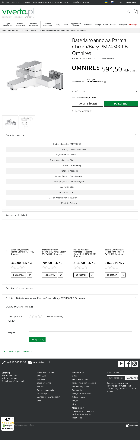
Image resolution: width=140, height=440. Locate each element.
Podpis (11, 332)
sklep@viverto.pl (41, 362)
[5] (41, 316)
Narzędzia (123, 24)
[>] (132, 251)
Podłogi (98, 24)
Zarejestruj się (130, 2)
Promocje (133, 24)
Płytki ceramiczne (7, 24)
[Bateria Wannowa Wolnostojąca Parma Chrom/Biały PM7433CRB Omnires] (84, 252)
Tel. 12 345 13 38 (9, 375)
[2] (33, 316)
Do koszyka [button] (18, 275)
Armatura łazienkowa (33, 24)
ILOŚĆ (75, 91)
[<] (8, 251)
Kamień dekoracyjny (20, 24)
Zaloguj (119, 2)
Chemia (113, 24)
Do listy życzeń (87, 103)
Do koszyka (121, 103)
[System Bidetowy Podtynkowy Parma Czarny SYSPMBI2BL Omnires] (54, 251)
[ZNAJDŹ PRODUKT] (108, 11)
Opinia (11, 321)
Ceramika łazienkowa (47, 24)
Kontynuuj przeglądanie (18, 351)
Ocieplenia (88, 24)
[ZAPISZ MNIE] (132, 378)
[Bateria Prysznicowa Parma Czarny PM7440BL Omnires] (22, 251)
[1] (30, 316)
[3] (36, 316)
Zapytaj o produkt (83, 111)
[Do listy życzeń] (29, 275)
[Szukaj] (128, 11)
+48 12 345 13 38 (13, 2)
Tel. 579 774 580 (9, 378)
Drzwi (105, 24)
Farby (58, 24)
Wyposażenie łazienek (76, 24)
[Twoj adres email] (116, 378)
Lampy (65, 24)
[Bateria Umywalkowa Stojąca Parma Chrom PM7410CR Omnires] (114, 251)
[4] (38, 316)
